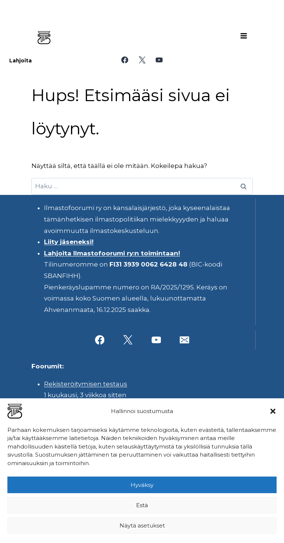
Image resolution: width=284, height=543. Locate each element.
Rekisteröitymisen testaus (85, 384)
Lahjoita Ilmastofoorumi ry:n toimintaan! (112, 253)
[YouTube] (159, 60)
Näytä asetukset (142, 525)
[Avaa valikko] (244, 36)
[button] (273, 411)
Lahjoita (20, 60)
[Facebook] (125, 60)
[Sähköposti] (184, 339)
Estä (142, 505)
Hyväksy (142, 484)
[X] (142, 60)
